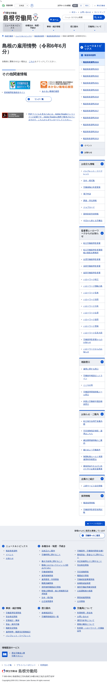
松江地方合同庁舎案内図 (92, 422)
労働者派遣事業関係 (85, 579)
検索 (100, 17)
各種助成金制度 (84, 583)
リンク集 (8, 665)
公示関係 (81, 601)
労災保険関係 (83, 572)
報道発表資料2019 (91, 97)
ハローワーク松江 (91, 279)
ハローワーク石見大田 (92, 333)
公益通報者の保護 (84, 591)
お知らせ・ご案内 (92, 414)
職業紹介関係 (83, 575)
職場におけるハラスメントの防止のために (55, 566)
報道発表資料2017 (91, 111)
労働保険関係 (47, 572)
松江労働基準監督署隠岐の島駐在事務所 (92, 251)
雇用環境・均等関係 (50, 579)
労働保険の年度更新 (91, 187)
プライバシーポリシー (26, 665)
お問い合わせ (85, 12)
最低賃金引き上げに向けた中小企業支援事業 (92, 467)
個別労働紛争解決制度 (86, 587)
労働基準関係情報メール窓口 (92, 393)
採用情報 (92, 495)
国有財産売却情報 (91, 214)
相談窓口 (92, 361)
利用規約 (44, 665)
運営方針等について (85, 620)
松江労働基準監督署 (91, 243)
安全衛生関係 (83, 565)
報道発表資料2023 (91, 69)
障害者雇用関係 (84, 597)
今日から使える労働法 (92, 220)
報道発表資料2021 (91, 83)
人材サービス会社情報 (92, 486)
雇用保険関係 (47, 575)
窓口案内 (46, 608)
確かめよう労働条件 (91, 450)
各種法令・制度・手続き (54, 546)
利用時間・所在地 (84, 613)
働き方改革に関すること (52, 561)
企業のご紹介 (92, 478)
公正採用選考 (47, 601)
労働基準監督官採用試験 (92, 510)
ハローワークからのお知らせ (92, 350)
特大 (87, 6)
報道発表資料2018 (91, 104)
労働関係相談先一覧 (50, 616)
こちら (31, 61)
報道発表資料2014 (91, 132)
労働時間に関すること (51, 554)
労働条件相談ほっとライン (92, 377)
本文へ (74, 12)
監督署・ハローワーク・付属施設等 (90, 629)
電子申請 (87, 194)
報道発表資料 (90, 55)
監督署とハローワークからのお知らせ (92, 234)
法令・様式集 (89, 180)
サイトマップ (99, 12)
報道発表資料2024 (91, 62)
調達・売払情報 (90, 200)
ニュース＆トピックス (92, 47)
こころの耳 (88, 385)
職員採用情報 (89, 503)
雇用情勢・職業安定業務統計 (18, 632)
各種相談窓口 (47, 613)
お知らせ (88, 152)
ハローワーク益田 (91, 319)
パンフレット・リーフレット (92, 172)
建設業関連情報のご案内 (92, 441)
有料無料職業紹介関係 (51, 587)
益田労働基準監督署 (91, 273)
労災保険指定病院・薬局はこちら (92, 432)
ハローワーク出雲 (91, 313)
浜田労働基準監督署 (91, 266)
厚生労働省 (101, 6)
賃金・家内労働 (12, 624)
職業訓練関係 (47, 583)
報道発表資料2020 (91, 90)
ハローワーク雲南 (91, 326)
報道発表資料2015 (91, 125)
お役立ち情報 (92, 163)
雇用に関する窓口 (91, 369)
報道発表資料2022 (91, 76)
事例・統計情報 (13, 608)
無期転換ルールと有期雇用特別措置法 (92, 457)
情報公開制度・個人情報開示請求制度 (55, 592)
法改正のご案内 (48, 551)
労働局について (84, 608)
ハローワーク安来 (91, 293)
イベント (88, 145)
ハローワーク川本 (91, 306)
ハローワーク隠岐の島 (92, 286)
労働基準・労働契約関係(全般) (90, 551)
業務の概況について (85, 624)
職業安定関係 (11, 628)
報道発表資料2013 (91, 138)
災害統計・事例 (12, 620)
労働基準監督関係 (13, 613)
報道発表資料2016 (91, 118)
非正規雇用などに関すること (89, 561)
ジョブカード (89, 207)
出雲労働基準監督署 (91, 259)
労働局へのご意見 (92, 535)
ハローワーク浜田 (91, 299)
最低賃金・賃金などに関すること (90, 556)
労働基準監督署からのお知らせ (92, 340)
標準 (75, 6)
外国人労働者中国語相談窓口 (92, 402)
